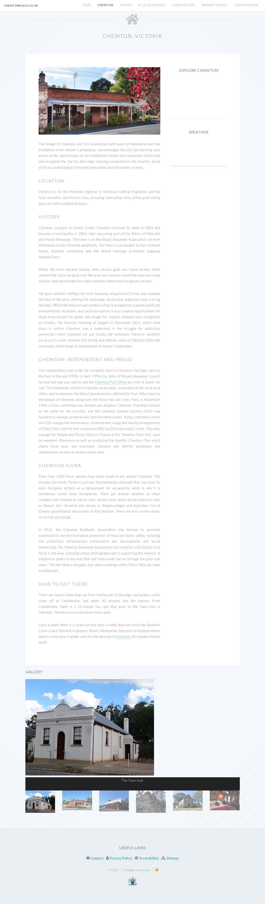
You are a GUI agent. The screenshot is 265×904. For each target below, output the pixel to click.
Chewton (105, 5)
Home (87, 5)
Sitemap (172, 858)
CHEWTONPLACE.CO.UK (21, 5)
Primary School (214, 5)
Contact (96, 858)
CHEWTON (198, 152)
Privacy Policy (120, 858)
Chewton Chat (183, 5)
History (126, 5)
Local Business (154, 5)
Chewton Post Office (111, 382)
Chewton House (246, 5)
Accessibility (148, 858)
